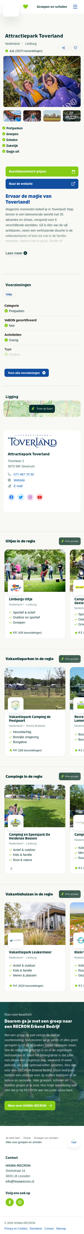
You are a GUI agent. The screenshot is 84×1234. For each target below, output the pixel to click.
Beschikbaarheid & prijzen (42, 171)
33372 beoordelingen (28, 51)
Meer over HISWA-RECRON (30, 1106)
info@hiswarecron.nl (20, 1181)
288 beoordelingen (30, 750)
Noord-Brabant (35, 725)
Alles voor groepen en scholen (24, 1142)
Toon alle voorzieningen (26, 373)
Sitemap (61, 1228)
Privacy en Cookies (16, 1228)
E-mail (18, 486)
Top (73, 1141)
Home (27, 1138)
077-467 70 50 (24, 474)
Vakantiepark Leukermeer (30, 952)
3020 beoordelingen (31, 985)
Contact (49, 1228)
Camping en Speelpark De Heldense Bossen (29, 836)
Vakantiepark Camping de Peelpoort (30, 719)
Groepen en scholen (58, 6)
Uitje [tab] (9, 294)
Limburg (31, 604)
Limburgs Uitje (20, 599)
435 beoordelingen (30, 632)
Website (19, 480)
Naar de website (42, 184)
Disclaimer (36, 1228)
